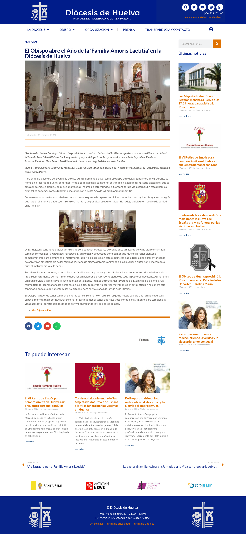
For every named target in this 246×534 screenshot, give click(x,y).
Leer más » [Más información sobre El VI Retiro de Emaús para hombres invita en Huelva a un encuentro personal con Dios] (29, 441)
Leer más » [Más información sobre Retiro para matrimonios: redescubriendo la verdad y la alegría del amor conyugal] (129, 445)
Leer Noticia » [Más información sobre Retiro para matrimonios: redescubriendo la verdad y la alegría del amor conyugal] (185, 350)
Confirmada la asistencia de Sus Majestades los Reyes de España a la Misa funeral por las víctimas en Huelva (96, 403)
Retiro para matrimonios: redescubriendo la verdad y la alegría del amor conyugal (145, 401)
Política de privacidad (117, 523)
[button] (28, 326)
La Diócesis (38, 29)
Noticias (31, 41)
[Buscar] (217, 43)
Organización (99, 29)
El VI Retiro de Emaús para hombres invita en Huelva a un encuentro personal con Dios (45, 401)
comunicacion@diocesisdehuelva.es (204, 16)
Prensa (129, 29)
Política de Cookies (143, 523)
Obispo (66, 29)
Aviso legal (96, 523)
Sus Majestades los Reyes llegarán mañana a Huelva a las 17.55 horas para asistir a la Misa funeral (199, 101)
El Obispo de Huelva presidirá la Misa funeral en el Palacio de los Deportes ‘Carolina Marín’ (200, 280)
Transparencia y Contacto (167, 29)
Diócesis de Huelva (102, 12)
